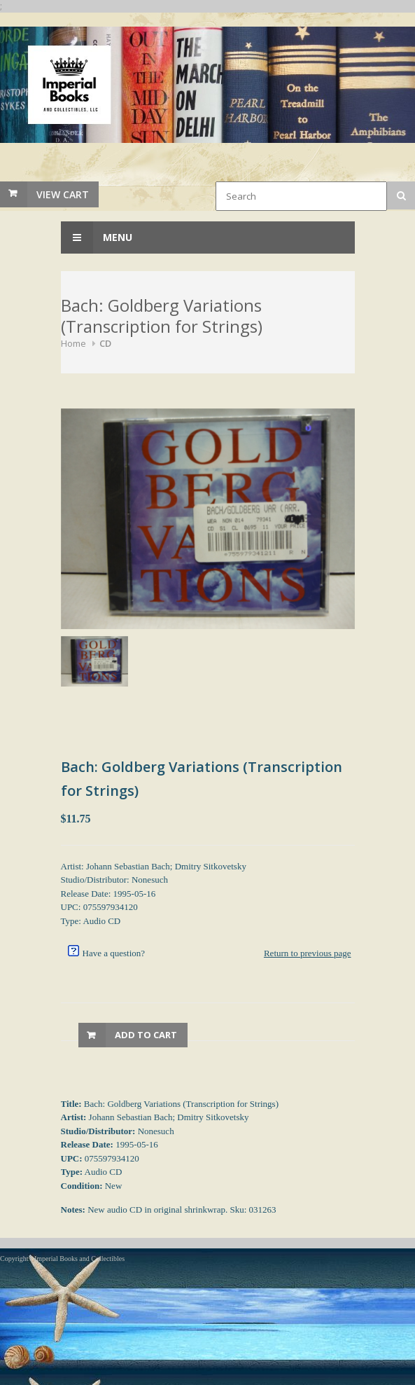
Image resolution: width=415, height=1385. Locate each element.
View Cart (62, 194)
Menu (96, 237)
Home (73, 343)
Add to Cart (146, 1034)
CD (105, 343)
